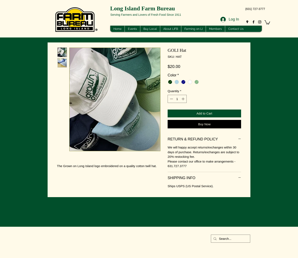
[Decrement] (171, 99)
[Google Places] (247, 22)
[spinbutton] (177, 99)
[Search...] (230, 238)
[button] (267, 22)
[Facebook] (253, 22)
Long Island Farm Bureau (142, 8)
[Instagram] (260, 22)
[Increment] (183, 99)
